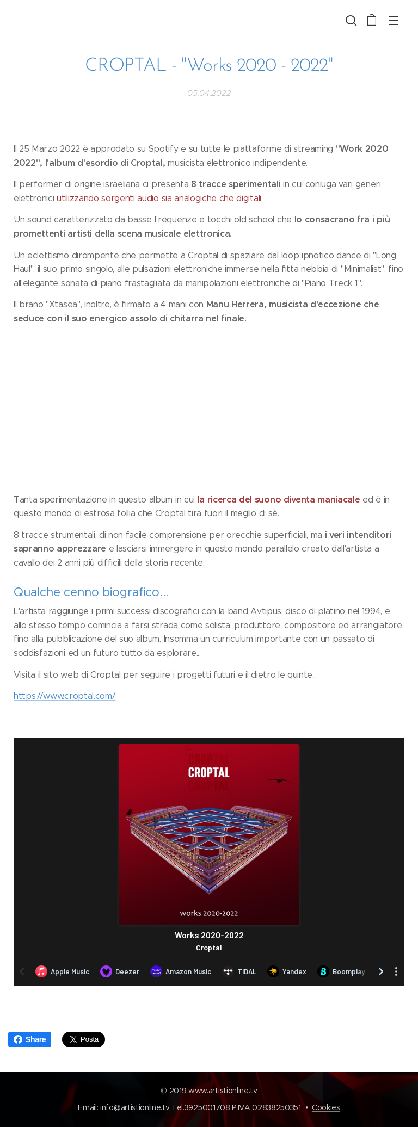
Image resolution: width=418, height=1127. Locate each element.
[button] (350, 20)
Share (30, 1039)
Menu (393, 20)
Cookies (326, 1107)
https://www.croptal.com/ (64, 696)
